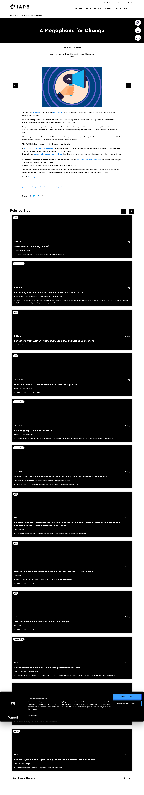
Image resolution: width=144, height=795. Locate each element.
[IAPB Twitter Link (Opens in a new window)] (105, 3)
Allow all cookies (127, 770)
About (117, 8)
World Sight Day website (37, 177)
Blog (18, 16)
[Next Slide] (128, 85)
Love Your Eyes (36, 113)
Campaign (75, 8)
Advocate (96, 8)
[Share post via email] (43, 196)
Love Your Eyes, (30, 187)
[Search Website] (132, 9)
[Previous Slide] (15, 85)
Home (12, 16)
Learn (86, 8)
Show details (32, 789)
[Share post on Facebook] (31, 196)
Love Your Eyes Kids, (44, 187)
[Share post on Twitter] (35, 196)
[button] (119, 3)
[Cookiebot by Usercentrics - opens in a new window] (13, 791)
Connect (107, 8)
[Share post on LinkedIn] (39, 196)
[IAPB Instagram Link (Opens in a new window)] (112, 3)
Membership (129, 3)
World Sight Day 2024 (60, 187)
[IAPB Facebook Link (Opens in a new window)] (107, 3)
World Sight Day (57, 113)
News (125, 8)
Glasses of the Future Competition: (48, 154)
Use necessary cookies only (127, 777)
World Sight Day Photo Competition (88, 160)
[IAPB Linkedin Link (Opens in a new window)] (110, 3)
